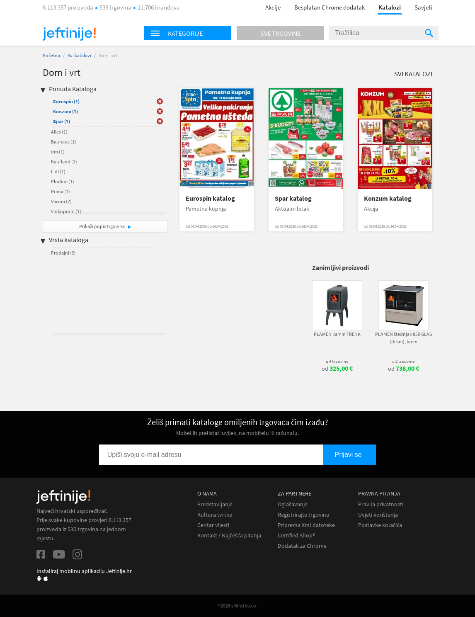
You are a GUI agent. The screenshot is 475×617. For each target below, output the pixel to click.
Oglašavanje (293, 504)
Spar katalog (293, 198)
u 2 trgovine (403, 361)
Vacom (61, 201)
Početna (51, 55)
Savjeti (423, 7)
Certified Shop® (296, 535)
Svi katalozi (79, 55)
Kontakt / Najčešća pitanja (229, 535)
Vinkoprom (66, 211)
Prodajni (63, 253)
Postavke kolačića (380, 525)
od (337, 368)
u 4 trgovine (337, 361)
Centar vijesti (213, 525)
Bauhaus (63, 141)
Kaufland (64, 161)
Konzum (65, 111)
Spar (61, 121)
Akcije (273, 7)
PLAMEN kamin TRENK (337, 334)
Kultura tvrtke (214, 514)
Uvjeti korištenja (378, 514)
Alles (59, 132)
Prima (60, 191)
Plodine (62, 181)
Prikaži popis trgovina (102, 226)
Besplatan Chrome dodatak (329, 7)
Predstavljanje (215, 504)
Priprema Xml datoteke (306, 525)
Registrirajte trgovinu (304, 514)
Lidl (58, 171)
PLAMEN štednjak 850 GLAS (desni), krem (403, 338)
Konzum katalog (388, 198)
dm (58, 151)
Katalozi (389, 7)
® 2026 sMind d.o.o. (237, 605)
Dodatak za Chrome (302, 545)
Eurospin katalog (210, 198)
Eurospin (66, 101)
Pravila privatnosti (380, 504)
